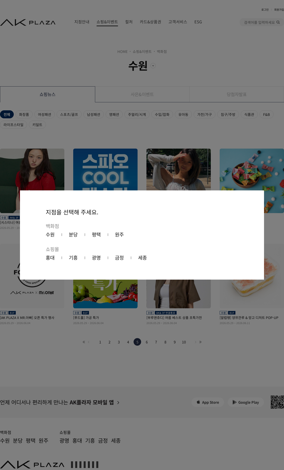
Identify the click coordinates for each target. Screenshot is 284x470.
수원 (50, 234)
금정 (119, 257)
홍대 (50, 257)
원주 (119, 234)
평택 (96, 234)
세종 (142, 257)
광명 (96, 257)
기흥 (73, 257)
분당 (73, 234)
